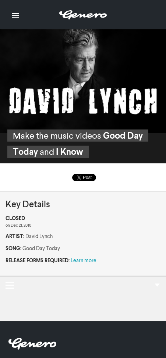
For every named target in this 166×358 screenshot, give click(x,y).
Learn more (83, 260)
